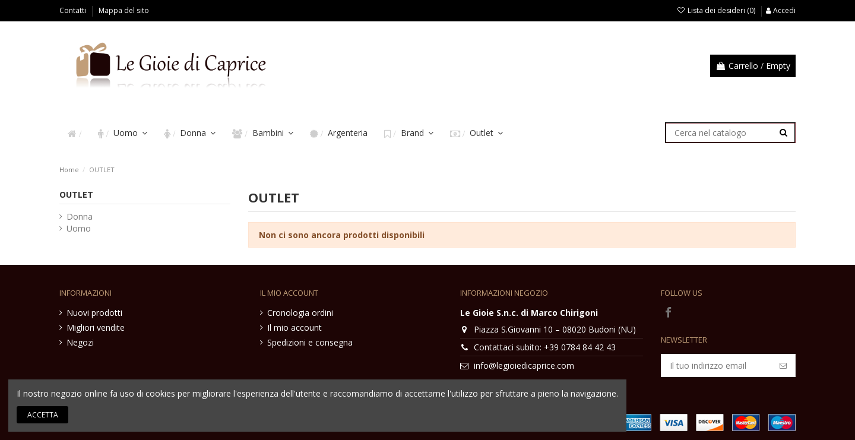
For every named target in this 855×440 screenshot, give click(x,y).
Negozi (80, 342)
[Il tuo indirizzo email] (716, 365)
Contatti (73, 10)
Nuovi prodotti (94, 312)
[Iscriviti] (783, 365)
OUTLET (76, 194)
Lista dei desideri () (717, 10)
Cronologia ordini (300, 312)
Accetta (42, 415)
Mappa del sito (124, 10)
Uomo (78, 228)
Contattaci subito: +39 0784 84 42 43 (545, 347)
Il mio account (294, 327)
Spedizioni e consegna (310, 342)
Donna (79, 216)
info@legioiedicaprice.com (524, 365)
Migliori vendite (95, 327)
